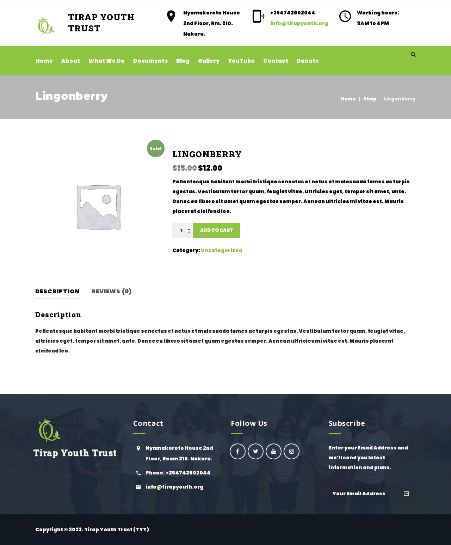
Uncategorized (221, 250)
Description (57, 291)
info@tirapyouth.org (299, 23)
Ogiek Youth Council (256, 451)
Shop (369, 99)
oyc (238, 451)
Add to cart (216, 230)
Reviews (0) (112, 291)
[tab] (62, 291)
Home (348, 99)
